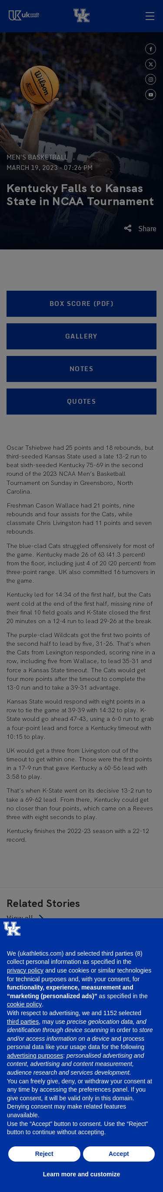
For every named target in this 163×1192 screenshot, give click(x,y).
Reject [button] (44, 1153)
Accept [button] (119, 1153)
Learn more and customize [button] (81, 1174)
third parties (23, 1021)
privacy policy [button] (25, 970)
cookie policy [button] (24, 1004)
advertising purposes (35, 1055)
